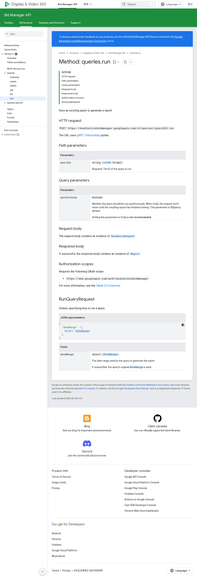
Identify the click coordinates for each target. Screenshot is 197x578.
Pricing (55, 488)
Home (62, 53)
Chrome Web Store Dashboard (141, 510)
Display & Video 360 (28, 4)
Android (56, 533)
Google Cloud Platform (64, 550)
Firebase (56, 544)
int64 (107, 162)
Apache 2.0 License (85, 388)
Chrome (56, 539)
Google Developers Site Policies (132, 388)
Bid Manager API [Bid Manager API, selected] (67, 4)
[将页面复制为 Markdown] (125, 62)
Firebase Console (134, 493)
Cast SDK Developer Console (140, 505)
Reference (135, 53)
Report (135, 253)
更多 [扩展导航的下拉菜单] (86, 4)
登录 (190, 4)
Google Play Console (135, 488)
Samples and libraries (51, 22)
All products (58, 556)
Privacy (66, 570)
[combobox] (138, 4)
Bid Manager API (17, 15)
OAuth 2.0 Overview (108, 285)
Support (75, 22)
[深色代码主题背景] (183, 325)
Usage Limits (59, 482)
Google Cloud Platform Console (141, 482)
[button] (23, 54)
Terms (55, 570)
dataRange (136, 367)
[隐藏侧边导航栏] (42, 571)
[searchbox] (23, 34)
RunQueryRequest (123, 236)
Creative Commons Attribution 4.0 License (147, 385)
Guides (8, 22)
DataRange (82, 330)
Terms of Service (61, 476)
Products (74, 53)
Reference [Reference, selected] (25, 22)
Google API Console (135, 476)
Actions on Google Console (139, 499)
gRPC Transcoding (88, 135)
